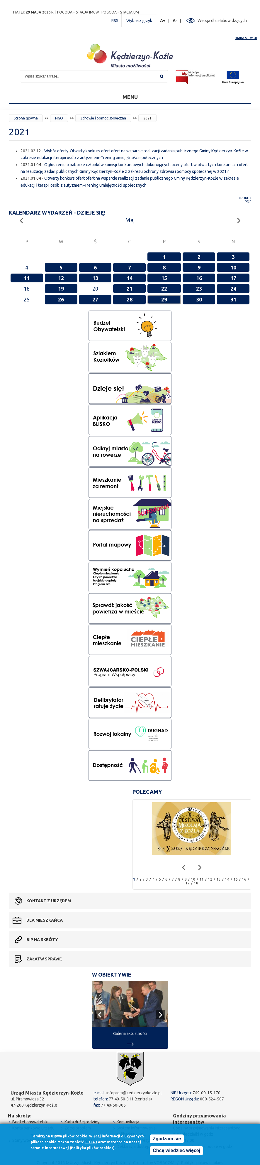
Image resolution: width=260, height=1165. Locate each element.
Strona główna (26, 118)
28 (129, 299)
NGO (59, 118)
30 (199, 299)
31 (233, 299)
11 (27, 278)
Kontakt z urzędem (48, 900)
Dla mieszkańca (44, 920)
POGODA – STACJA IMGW (78, 12)
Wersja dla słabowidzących (222, 20)
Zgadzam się (167, 1138)
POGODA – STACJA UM (120, 12)
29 (164, 299)
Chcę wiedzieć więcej (176, 1150)
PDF (248, 202)
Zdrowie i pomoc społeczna (103, 118)
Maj (130, 220)
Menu (130, 97)
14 (129, 278)
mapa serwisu (246, 38)
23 (199, 288)
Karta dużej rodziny (81, 1122)
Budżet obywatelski (30, 1122)
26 (61, 299)
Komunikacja (128, 1122)
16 (199, 278)
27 (95, 299)
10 (233, 267)
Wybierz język (139, 20)
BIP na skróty (42, 939)
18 (196, 883)
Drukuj (244, 198)
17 (233, 278)
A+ (163, 21)
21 (129, 288)
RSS (114, 20)
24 (233, 288)
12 (61, 278)
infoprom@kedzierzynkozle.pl (134, 1092)
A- (175, 21)
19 (61, 288)
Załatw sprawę (44, 959)
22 (164, 288)
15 (164, 278)
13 (95, 278)
